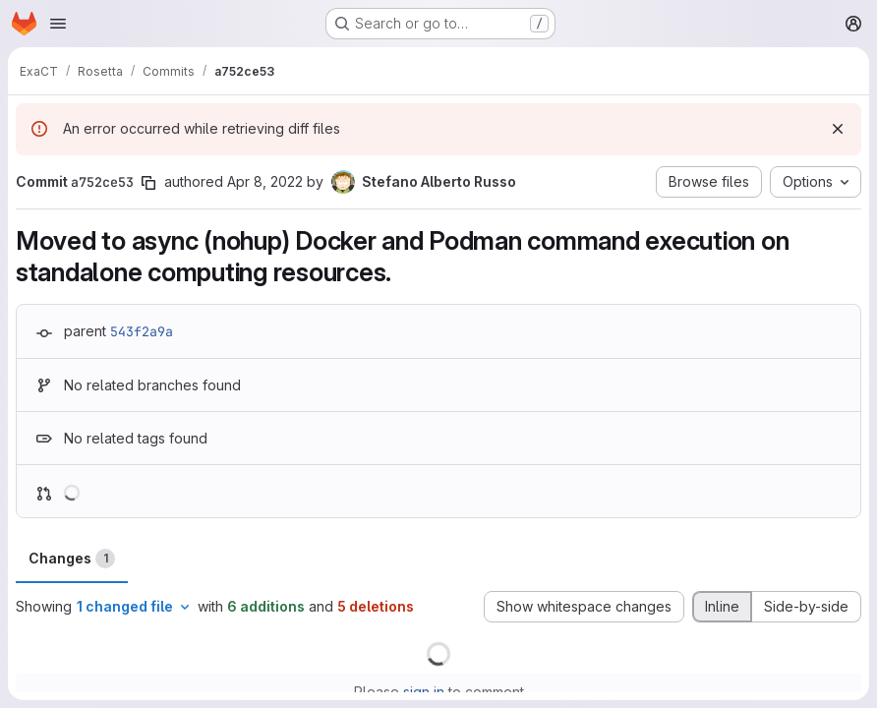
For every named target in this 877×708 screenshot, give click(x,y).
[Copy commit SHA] (148, 183)
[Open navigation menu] (58, 23)
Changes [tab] (72, 558)
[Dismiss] (837, 129)
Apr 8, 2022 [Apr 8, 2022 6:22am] (265, 181)
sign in (423, 691)
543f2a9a (141, 331)
